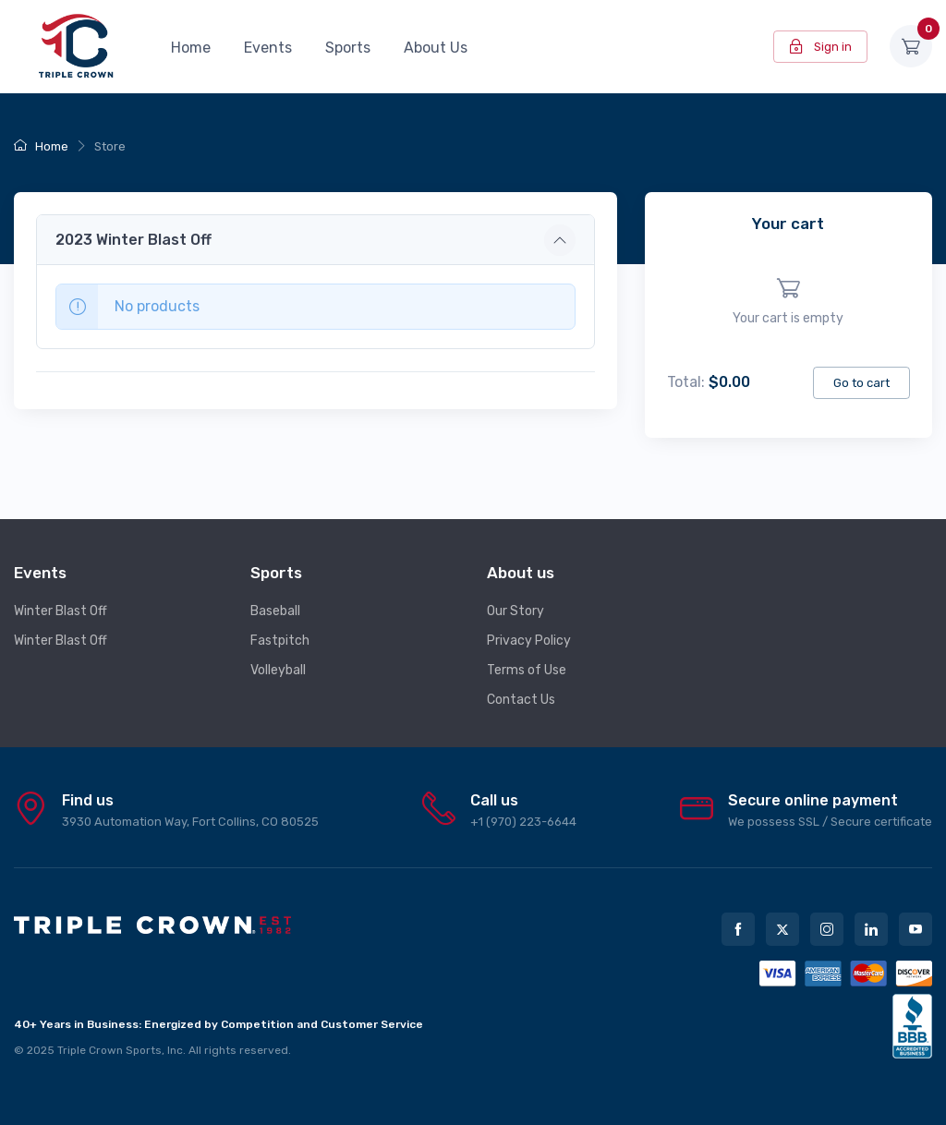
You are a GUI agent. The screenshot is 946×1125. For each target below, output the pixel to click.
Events (268, 47)
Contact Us (521, 700)
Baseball (275, 611)
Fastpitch (279, 640)
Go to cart (861, 383)
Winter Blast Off (60, 611)
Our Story (515, 611)
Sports (347, 47)
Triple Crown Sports (109, 1050)
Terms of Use (526, 670)
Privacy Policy (529, 640)
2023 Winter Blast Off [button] (133, 239)
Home (191, 47)
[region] (788, 302)
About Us (435, 47)
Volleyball (278, 670)
